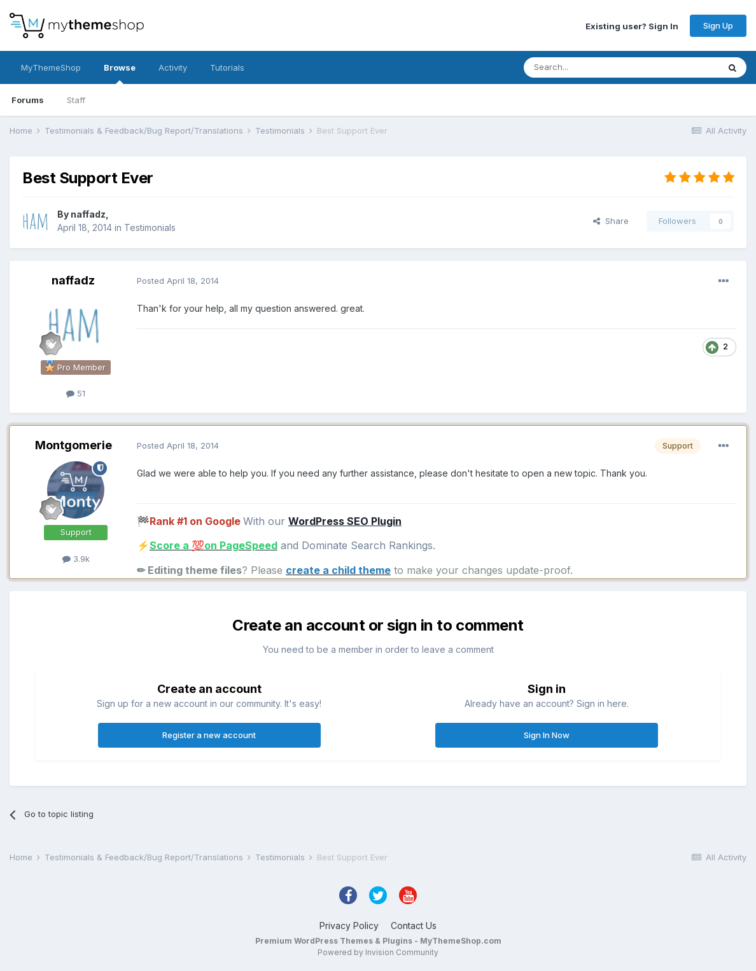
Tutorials (227, 67)
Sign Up (718, 25)
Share (611, 221)
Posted (178, 281)
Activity (172, 67)
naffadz (88, 214)
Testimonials (150, 227)
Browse (120, 73)
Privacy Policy (349, 925)
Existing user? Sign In (631, 25)
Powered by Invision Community (378, 952)
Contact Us (414, 925)
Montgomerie (73, 445)
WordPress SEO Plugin (345, 521)
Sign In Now (547, 735)
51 (75, 393)
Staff (76, 100)
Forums (27, 100)
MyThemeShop (51, 67)
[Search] (589, 67)
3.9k (76, 559)
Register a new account (209, 735)
